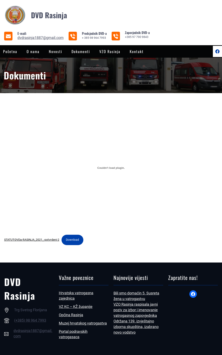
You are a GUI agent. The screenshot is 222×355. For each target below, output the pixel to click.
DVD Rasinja (49, 15)
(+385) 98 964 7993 (30, 320)
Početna (10, 51)
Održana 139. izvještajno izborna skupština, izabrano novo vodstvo (136, 326)
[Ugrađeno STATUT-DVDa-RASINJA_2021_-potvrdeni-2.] (111, 168)
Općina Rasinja (71, 315)
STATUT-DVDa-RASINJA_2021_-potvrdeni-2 (31, 240)
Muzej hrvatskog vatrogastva (83, 323)
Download (72, 240)
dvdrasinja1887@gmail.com (40, 37)
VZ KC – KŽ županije (75, 306)
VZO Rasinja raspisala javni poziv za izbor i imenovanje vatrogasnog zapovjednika (135, 310)
